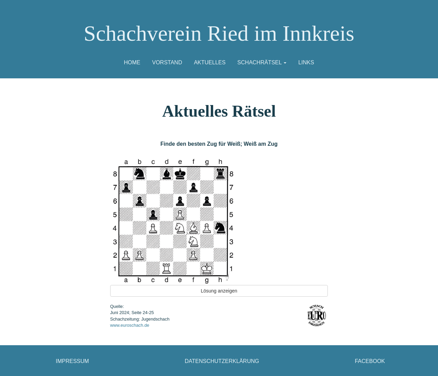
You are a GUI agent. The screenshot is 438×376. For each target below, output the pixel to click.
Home (132, 62)
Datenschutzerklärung (222, 361)
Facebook (370, 361)
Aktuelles (210, 62)
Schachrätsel (262, 62)
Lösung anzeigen (219, 291)
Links (306, 62)
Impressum (72, 361)
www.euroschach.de (130, 325)
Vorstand (167, 62)
